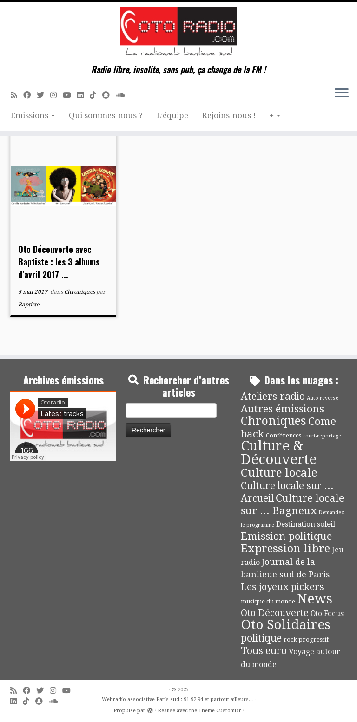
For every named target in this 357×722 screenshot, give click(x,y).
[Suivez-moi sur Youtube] (70, 95)
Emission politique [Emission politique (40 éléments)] (286, 536)
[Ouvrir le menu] (342, 93)
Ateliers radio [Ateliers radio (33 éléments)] (273, 396)
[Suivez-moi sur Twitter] (43, 95)
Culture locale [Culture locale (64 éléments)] (279, 472)
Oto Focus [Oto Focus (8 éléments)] (327, 613)
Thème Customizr (219, 711)
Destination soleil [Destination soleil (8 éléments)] (305, 524)
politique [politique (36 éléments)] (261, 638)
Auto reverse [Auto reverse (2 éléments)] (322, 398)
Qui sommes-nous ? (106, 115)
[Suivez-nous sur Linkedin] (83, 95)
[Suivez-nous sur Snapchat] (109, 95)
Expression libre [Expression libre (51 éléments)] (285, 548)
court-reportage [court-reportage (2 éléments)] (322, 436)
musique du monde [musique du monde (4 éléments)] (268, 601)
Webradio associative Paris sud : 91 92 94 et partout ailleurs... (177, 699)
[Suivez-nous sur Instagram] (56, 95)
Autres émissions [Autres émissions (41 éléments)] (282, 409)
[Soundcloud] (123, 95)
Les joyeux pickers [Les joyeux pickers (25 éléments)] (282, 586)
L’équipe (172, 115)
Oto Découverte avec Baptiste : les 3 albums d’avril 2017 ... (58, 261)
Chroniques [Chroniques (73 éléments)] (273, 421)
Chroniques (80, 292)
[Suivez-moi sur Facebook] (30, 95)
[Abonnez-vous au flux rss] (17, 95)
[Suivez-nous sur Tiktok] (96, 95)
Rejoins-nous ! (229, 115)
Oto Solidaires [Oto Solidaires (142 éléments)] (286, 624)
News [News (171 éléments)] (314, 599)
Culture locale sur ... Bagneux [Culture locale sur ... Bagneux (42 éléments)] (292, 504)
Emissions (33, 115)
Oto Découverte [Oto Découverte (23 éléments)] (275, 612)
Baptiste (28, 304)
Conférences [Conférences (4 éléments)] (283, 435)
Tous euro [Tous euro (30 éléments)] (264, 650)
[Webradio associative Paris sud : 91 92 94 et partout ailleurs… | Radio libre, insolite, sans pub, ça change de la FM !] (178, 33)
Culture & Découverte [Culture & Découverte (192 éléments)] (279, 452)
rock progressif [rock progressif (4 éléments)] (306, 639)
